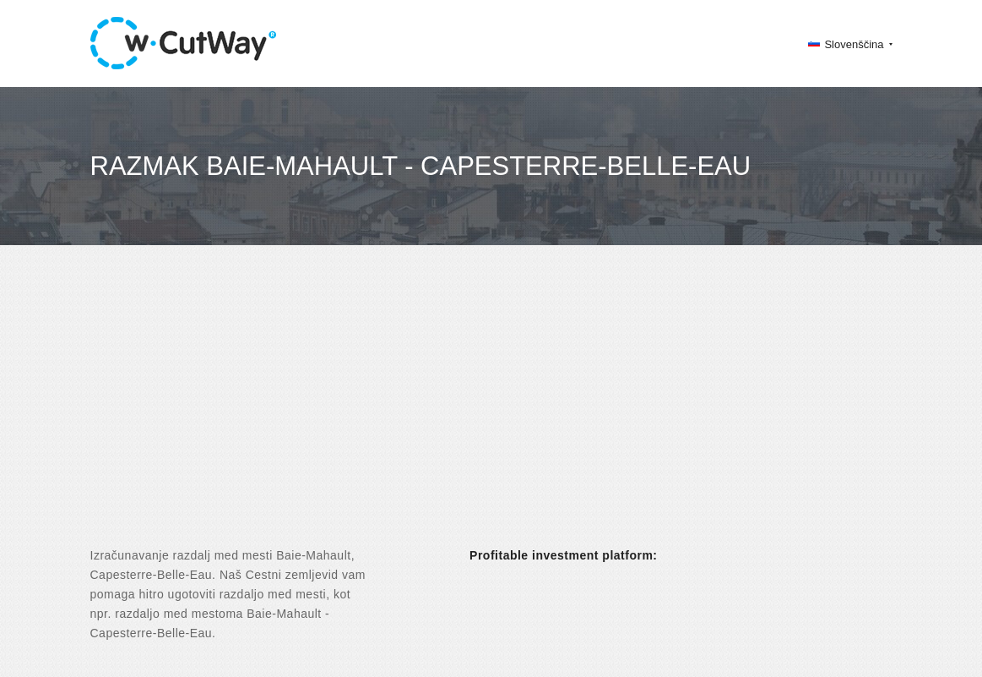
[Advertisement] (491, 410)
